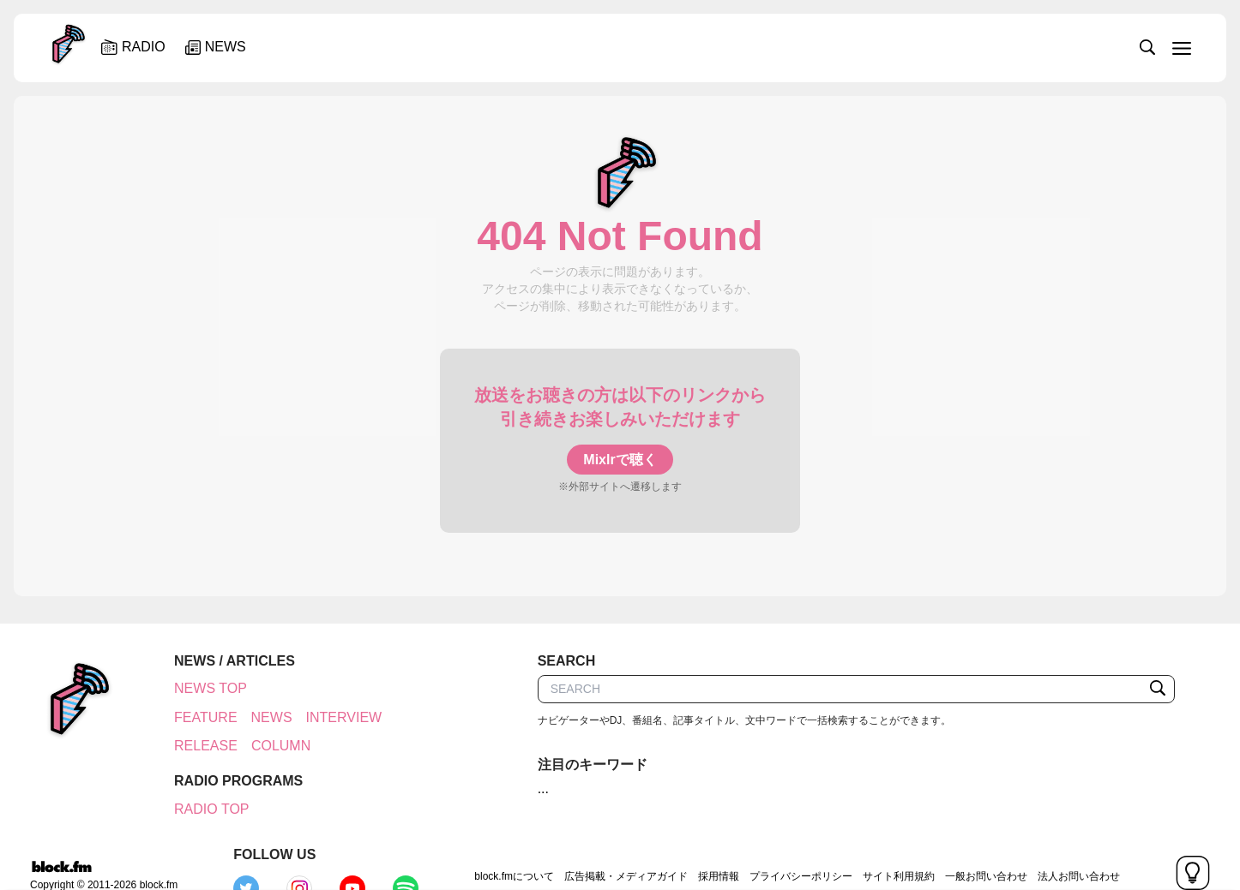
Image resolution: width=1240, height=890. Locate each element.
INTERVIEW (335, 717)
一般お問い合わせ (865, 844)
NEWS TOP (201, 688)
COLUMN (271, 745)
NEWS (262, 717)
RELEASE (196, 745)
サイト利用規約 (778, 844)
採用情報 (597, 844)
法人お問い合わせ (958, 844)
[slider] (677, 46)
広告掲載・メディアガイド (505, 844)
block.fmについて (394, 844)
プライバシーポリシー (680, 844)
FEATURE (196, 717)
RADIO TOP (202, 809)
